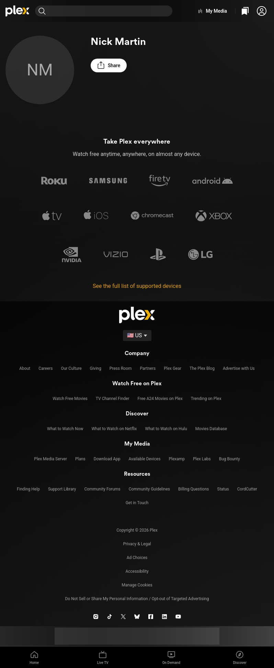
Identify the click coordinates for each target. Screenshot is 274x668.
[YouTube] (178, 616)
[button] (262, 11)
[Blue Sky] (137, 616)
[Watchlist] (245, 11)
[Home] (17, 11)
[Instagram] (96, 616)
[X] (123, 616)
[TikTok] (109, 616)
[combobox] (110, 10)
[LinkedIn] (164, 616)
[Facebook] (151, 616)
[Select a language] (137, 335)
